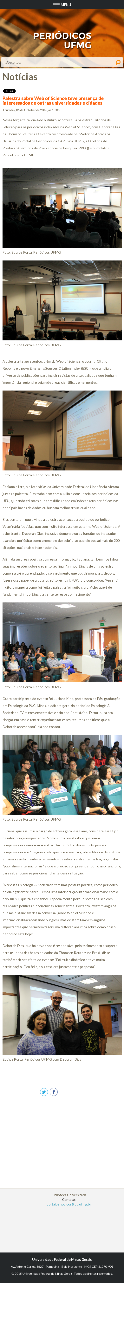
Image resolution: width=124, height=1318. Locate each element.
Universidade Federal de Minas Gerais (62, 1259)
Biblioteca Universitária (69, 1195)
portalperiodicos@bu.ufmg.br (69, 1204)
